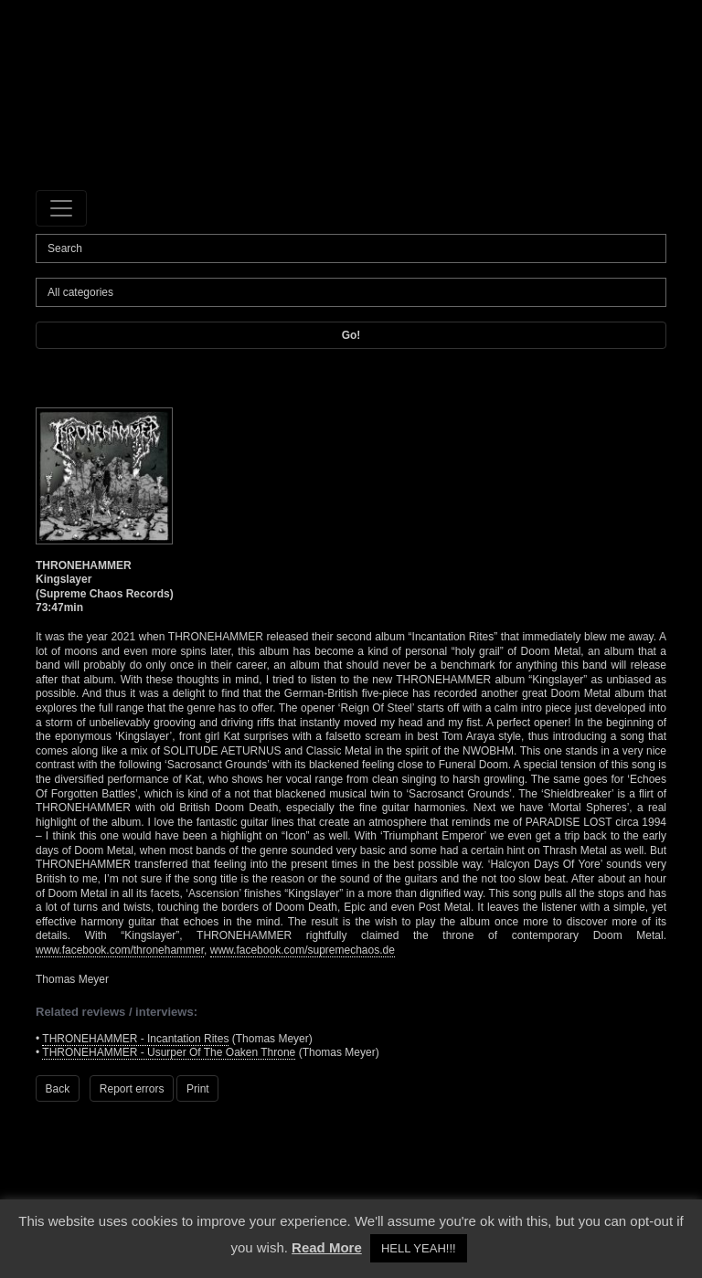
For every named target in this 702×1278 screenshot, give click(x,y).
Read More (327, 1247)
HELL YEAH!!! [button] (418, 1248)
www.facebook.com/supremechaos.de (302, 950)
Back (58, 1089)
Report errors (132, 1089)
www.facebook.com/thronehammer (120, 950)
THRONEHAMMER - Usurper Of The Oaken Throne (168, 1052)
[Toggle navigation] (61, 208)
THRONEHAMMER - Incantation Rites (135, 1038)
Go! (351, 335)
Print (197, 1089)
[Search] (351, 248)
